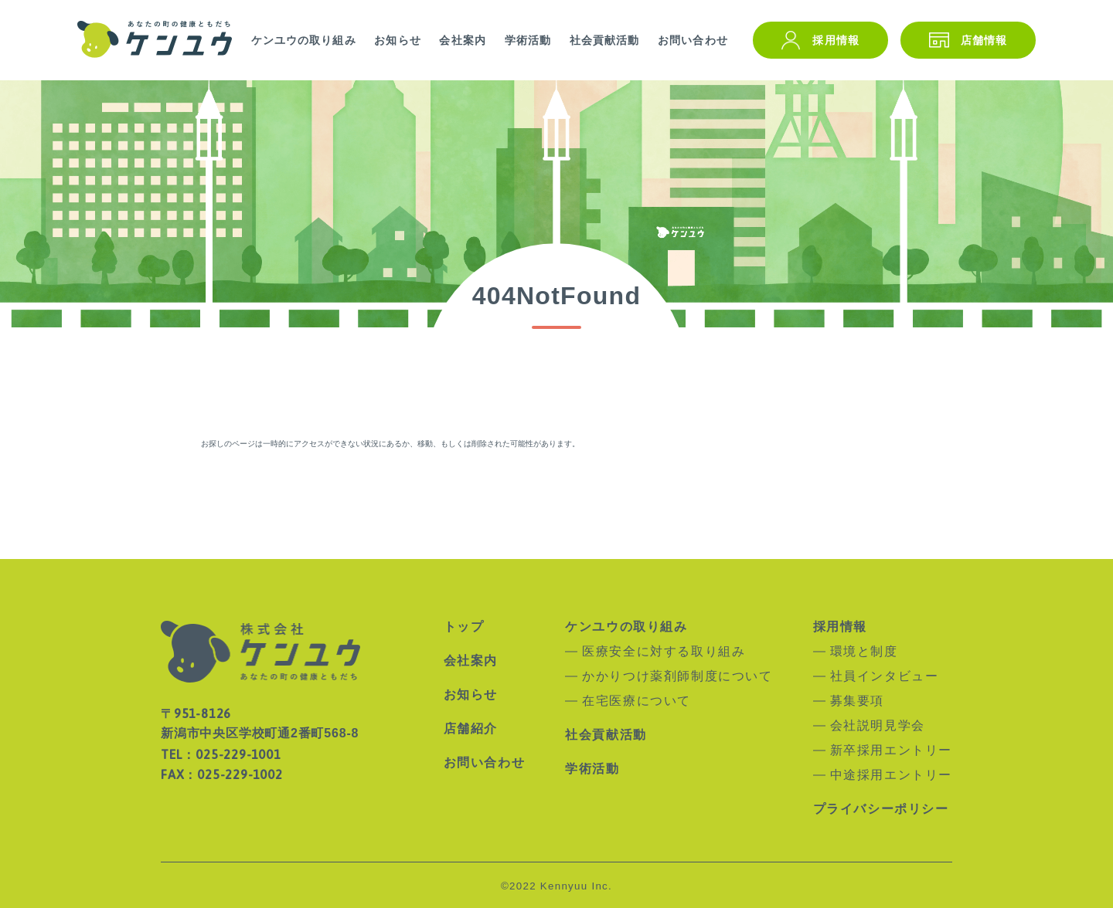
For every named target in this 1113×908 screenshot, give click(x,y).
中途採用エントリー (891, 775)
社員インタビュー (884, 676)
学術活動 (528, 40)
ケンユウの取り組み (303, 40)
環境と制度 (864, 651)
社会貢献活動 (605, 40)
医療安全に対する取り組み (663, 651)
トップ (464, 627)
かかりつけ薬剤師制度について (677, 676)
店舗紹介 (471, 729)
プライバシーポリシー (881, 809)
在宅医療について (636, 701)
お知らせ (397, 40)
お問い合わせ (693, 40)
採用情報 (835, 40)
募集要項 (857, 701)
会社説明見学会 (877, 726)
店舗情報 (984, 40)
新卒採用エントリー (891, 750)
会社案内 (462, 40)
